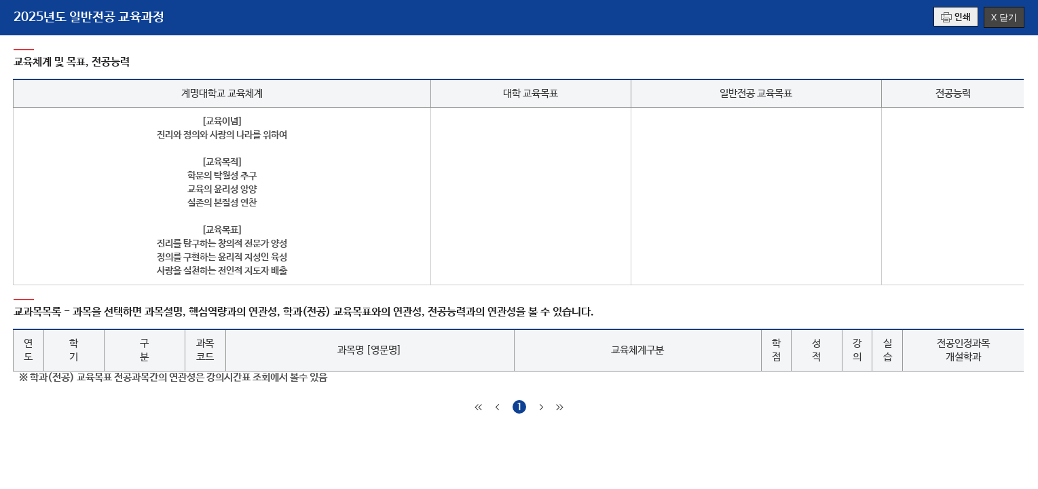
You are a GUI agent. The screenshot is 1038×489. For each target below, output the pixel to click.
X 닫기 (1004, 17)
